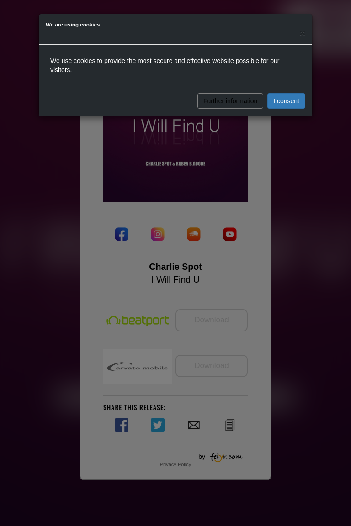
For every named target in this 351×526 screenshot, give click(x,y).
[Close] (302, 32)
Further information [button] (230, 101)
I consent (286, 101)
